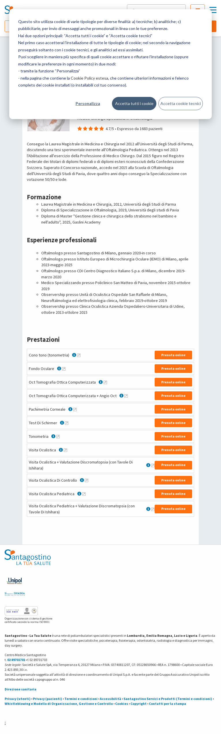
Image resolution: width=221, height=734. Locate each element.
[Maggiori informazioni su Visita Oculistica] (65, 450)
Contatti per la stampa (167, 703)
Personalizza (88, 103)
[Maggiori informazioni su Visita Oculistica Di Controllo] (86, 480)
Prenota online (173, 355)
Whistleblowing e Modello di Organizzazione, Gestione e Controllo (59, 703)
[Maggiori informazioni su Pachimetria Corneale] (75, 409)
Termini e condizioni (81, 699)
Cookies (121, 703)
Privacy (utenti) (18, 699)
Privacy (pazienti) (47, 699)
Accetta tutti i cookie (134, 103)
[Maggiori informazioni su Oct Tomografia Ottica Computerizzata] (105, 382)
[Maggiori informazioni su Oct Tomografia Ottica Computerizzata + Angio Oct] (126, 395)
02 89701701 (16, 660)
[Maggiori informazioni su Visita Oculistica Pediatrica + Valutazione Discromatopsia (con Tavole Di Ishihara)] (153, 509)
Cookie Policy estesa (89, 78)
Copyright (138, 703)
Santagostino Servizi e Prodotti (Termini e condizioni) (167, 699)
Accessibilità (110, 699)
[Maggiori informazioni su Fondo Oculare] (63, 368)
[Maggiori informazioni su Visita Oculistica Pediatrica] (84, 493)
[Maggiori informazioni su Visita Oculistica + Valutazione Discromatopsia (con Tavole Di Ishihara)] (153, 465)
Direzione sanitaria (20, 689)
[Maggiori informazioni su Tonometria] (58, 436)
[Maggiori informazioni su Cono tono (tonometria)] (78, 355)
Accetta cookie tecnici (180, 103)
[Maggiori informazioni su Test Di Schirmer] (66, 422)
